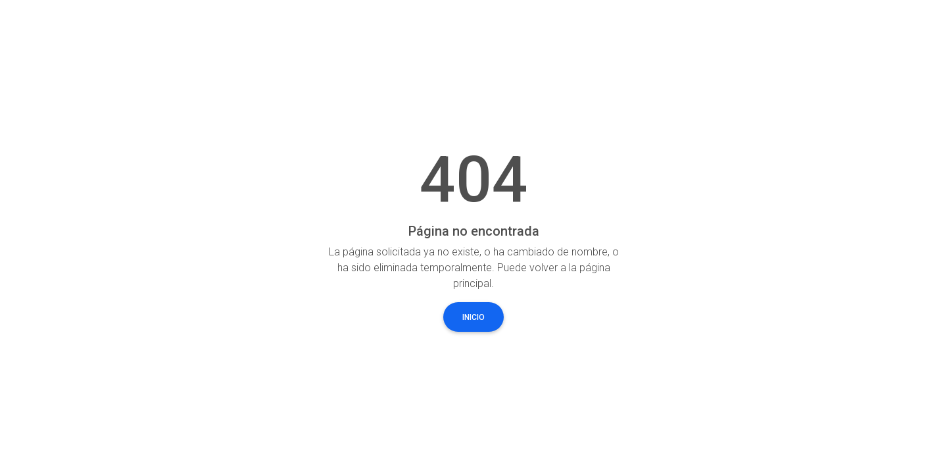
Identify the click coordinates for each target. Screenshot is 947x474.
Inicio (473, 317)
